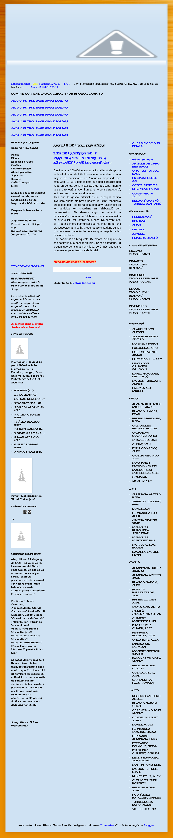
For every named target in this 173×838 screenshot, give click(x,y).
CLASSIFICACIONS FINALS (146, 145)
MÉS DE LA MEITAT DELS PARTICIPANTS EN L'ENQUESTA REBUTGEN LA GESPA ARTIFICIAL (82, 158)
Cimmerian (107, 825)
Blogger (149, 825)
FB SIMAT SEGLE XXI (144, 179)
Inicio (87, 276)
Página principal (142, 159)
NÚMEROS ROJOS (145, 189)
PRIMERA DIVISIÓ (145, 237)
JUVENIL (138, 233)
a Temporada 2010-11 (49, 83)
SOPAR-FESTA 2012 (142, 195)
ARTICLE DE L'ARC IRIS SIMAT (145, 165)
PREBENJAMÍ (141, 216)
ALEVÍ (136, 225)
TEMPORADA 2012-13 (27, 266)
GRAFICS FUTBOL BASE (145, 172)
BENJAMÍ (139, 221)
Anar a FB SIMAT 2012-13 (44, 87)
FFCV (67, 83)
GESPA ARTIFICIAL (145, 185)
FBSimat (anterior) (20, 83)
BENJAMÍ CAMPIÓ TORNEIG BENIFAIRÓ (146, 202)
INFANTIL (138, 229)
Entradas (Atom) (83, 282)
